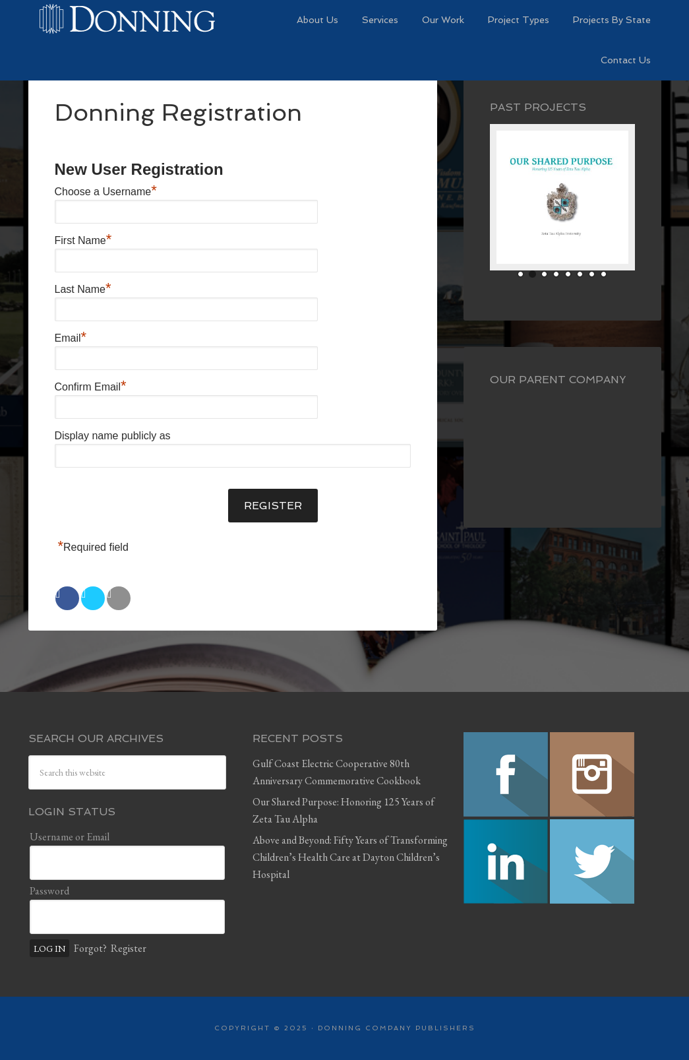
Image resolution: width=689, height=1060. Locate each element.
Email (71, 338)
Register (128, 948)
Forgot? (90, 948)
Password (49, 891)
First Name (83, 240)
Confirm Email (91, 386)
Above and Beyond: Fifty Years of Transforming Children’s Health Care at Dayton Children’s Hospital (350, 857)
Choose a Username (106, 191)
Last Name (83, 289)
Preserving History (127, 20)
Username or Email (69, 837)
